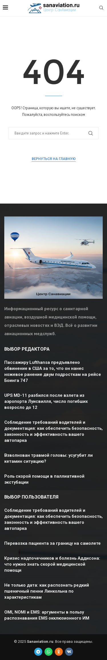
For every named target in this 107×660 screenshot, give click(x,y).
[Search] (101, 8)
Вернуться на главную (54, 159)
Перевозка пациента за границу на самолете (52, 543)
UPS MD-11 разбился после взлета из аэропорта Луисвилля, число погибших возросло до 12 (46, 401)
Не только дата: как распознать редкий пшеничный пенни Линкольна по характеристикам (46, 591)
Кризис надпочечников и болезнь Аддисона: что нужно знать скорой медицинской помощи (52, 564)
